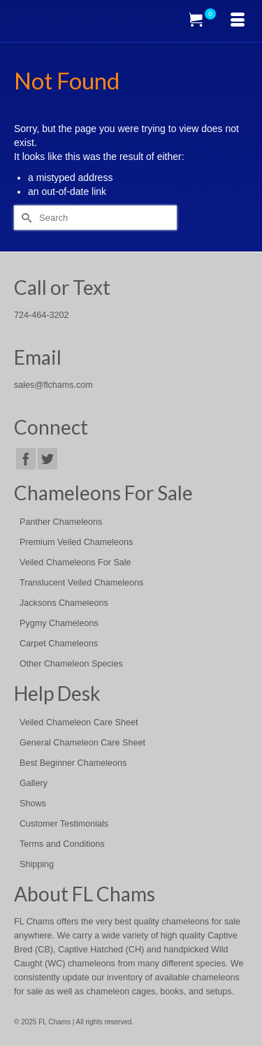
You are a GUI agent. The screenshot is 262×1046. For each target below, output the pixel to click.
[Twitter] (47, 459)
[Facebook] (26, 459)
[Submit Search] (24, 217)
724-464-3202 (41, 315)
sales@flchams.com (53, 385)
